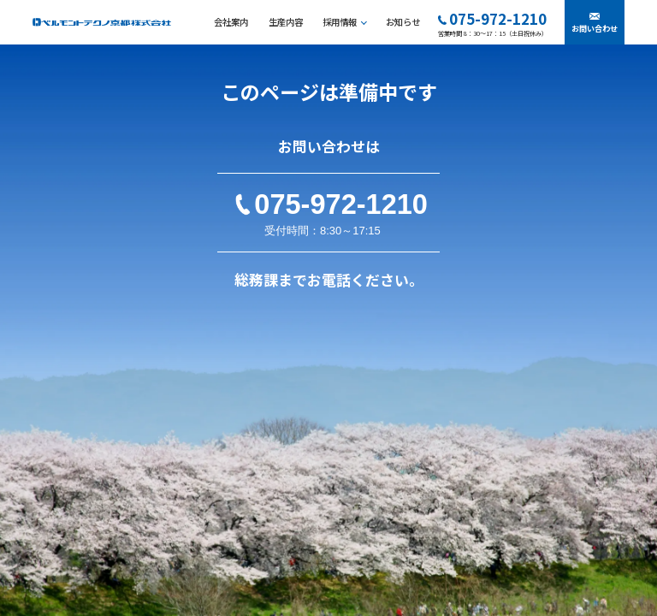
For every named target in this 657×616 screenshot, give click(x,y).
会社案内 (231, 21)
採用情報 (340, 21)
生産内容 (286, 21)
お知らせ (403, 21)
